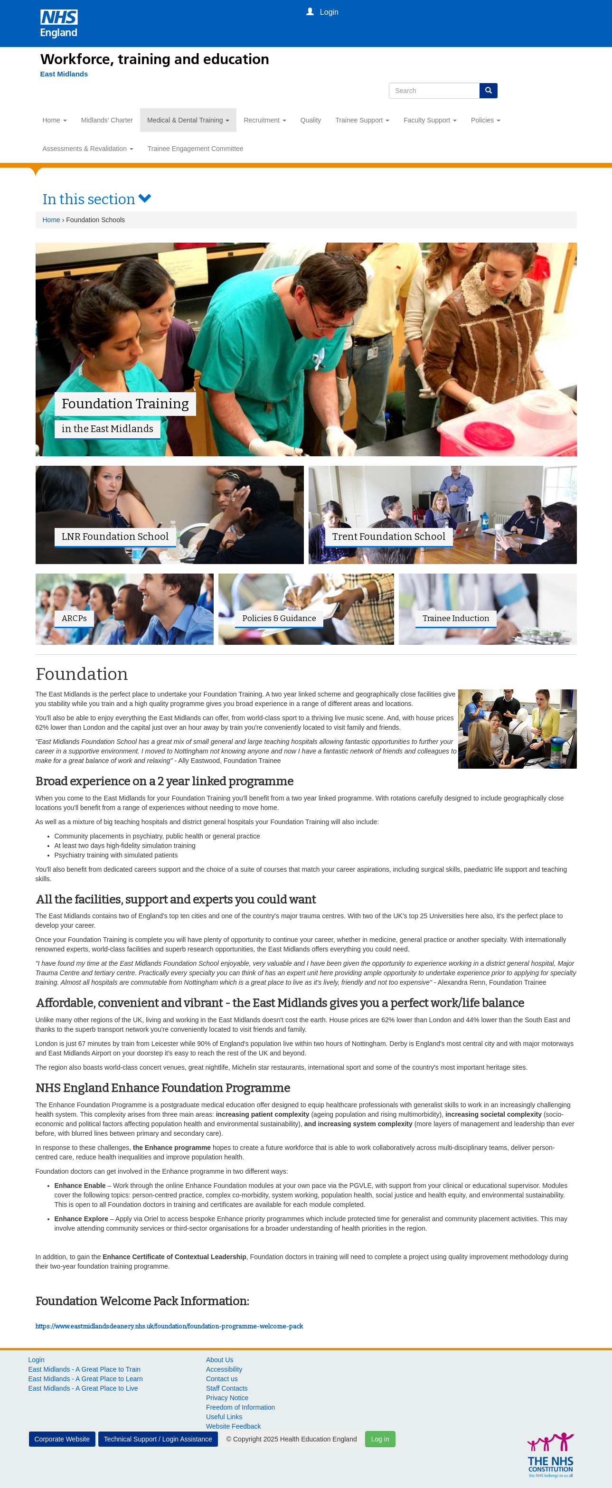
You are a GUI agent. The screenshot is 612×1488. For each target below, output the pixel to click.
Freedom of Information (240, 1407)
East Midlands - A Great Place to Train (84, 1369)
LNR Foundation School (115, 536)
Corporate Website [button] (62, 1439)
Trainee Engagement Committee (196, 148)
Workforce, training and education (154, 59)
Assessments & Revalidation (88, 148)
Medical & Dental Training (188, 120)
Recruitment (265, 120)
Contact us (222, 1379)
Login (36, 1360)
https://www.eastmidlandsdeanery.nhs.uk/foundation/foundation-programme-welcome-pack (169, 1326)
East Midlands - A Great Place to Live (83, 1388)
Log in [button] (380, 1439)
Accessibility (224, 1369)
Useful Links (224, 1417)
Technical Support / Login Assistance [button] (158, 1439)
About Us (220, 1360)
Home (55, 120)
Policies (485, 120)
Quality (311, 120)
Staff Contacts (227, 1388)
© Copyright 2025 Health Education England (291, 1439)
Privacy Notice (227, 1398)
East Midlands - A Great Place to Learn (85, 1379)
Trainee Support (362, 120)
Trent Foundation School (389, 536)
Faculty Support (430, 120)
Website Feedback (233, 1426)
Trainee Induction (456, 618)
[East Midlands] (64, 74)
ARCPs (74, 618)
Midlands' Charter (107, 120)
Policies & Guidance (279, 618)
